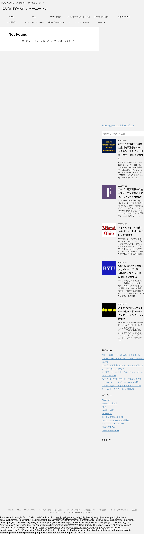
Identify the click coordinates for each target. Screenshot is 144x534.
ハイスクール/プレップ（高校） (79, 18)
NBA (34, 17)
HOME (11, 17)
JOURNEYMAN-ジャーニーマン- (25, 9)
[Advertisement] (123, 76)
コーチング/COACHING (34, 22)
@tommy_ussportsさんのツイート (118, 125)
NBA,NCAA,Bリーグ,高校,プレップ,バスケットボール (72, 524)
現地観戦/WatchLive (56, 22)
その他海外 (11, 22)
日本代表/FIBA (124, 17)
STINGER (104, 528)
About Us (101, 22)
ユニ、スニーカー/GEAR (79, 22)
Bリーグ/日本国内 (101, 17)
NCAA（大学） (56, 17)
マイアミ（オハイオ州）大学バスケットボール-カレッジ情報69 (130, 231)
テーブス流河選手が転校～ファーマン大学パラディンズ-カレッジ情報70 (130, 193)
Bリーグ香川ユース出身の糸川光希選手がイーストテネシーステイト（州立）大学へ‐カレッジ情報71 (130, 151)
